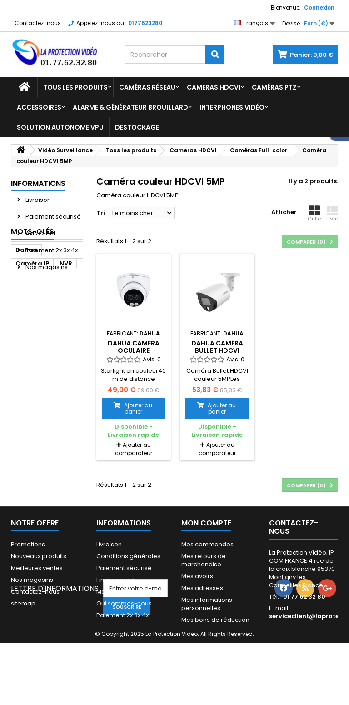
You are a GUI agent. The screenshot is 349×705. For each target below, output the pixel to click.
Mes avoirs (197, 576)
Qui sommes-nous (124, 603)
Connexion (319, 7)
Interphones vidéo (231, 107)
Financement (115, 579)
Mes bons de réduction (215, 619)
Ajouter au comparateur (133, 449)
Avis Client (39, 233)
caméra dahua (39, 336)
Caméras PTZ (274, 87)
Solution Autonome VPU (60, 127)
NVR (66, 322)
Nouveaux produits (38, 556)
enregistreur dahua (35, 408)
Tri (100, 213)
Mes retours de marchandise (203, 560)
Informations (38, 183)
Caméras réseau (147, 87)
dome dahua (36, 390)
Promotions (28, 544)
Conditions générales (128, 556)
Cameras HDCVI (213, 87)
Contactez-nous (38, 23)
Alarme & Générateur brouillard (130, 107)
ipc (56, 377)
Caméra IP (32, 322)
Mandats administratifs (130, 591)
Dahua (26, 309)
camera (28, 377)
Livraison (37, 199)
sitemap (23, 603)
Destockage (137, 127)
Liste (332, 213)
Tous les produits (75, 87)
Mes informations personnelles (206, 603)
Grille (314, 213)
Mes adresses (202, 588)
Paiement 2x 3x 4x (51, 250)
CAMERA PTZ (34, 349)
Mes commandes (207, 544)
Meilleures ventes (37, 568)
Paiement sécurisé (52, 216)
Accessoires (39, 107)
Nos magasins (46, 267)
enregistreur (35, 363)
